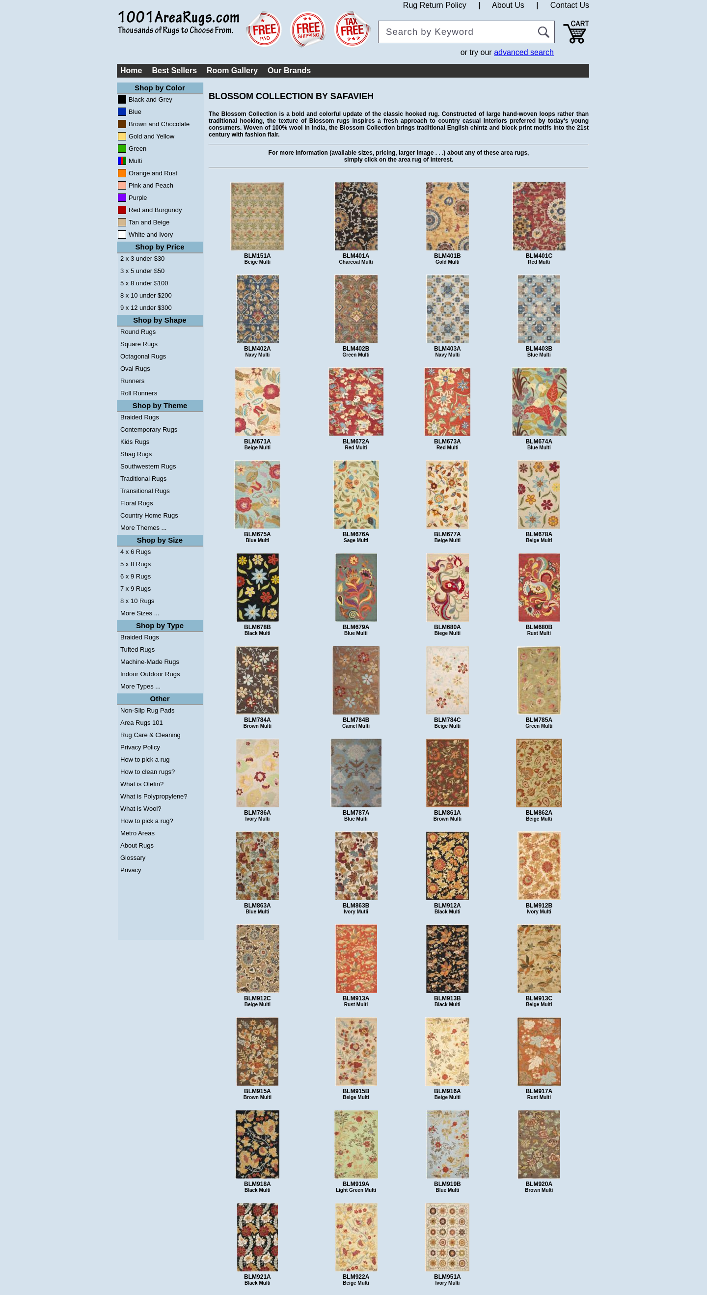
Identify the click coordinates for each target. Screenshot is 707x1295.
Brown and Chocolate (159, 124)
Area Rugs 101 (141, 722)
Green (137, 148)
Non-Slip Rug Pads (147, 710)
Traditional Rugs (143, 478)
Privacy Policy (140, 747)
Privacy (130, 870)
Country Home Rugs (149, 515)
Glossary (132, 857)
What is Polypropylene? (154, 796)
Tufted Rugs (137, 649)
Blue (135, 111)
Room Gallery (232, 70)
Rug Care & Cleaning (150, 735)
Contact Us (569, 5)
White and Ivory (151, 234)
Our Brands (289, 70)
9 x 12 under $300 (146, 307)
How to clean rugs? (147, 771)
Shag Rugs (136, 454)
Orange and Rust (153, 173)
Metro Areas (137, 833)
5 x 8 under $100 (144, 283)
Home (131, 70)
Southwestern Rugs (148, 466)
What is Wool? (141, 808)
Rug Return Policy (434, 5)
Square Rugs (139, 344)
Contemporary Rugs (148, 429)
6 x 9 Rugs (135, 576)
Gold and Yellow (151, 136)
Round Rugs (138, 331)
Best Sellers (174, 70)
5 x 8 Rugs (135, 564)
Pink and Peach (151, 185)
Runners (132, 381)
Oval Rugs (135, 368)
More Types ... (140, 686)
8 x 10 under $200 (146, 295)
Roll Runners (138, 393)
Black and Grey (150, 99)
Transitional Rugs (145, 491)
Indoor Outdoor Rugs (150, 674)
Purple (138, 197)
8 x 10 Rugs (137, 601)
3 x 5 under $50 (142, 271)
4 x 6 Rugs (135, 551)
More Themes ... (143, 527)
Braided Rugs (139, 417)
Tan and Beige (149, 222)
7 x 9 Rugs (135, 588)
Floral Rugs (136, 503)
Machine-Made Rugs (149, 661)
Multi (135, 161)
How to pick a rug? (146, 821)
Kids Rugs (134, 441)
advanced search (524, 52)
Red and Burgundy (155, 210)
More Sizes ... (139, 613)
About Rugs (137, 845)
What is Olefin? (141, 784)
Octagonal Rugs (143, 356)
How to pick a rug (144, 759)
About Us (508, 5)
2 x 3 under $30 (142, 258)
